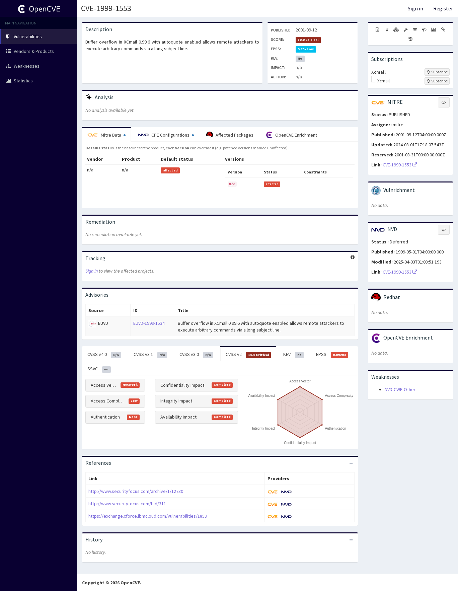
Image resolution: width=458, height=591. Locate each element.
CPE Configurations (166, 135)
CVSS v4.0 (104, 354)
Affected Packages (229, 135)
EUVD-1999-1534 (149, 323)
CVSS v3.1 (150, 354)
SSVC (99, 369)
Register (443, 8)
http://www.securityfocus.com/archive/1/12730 (135, 491)
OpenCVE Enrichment (291, 135)
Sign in (415, 8)
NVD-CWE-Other (400, 389)
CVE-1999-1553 (106, 8)
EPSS (332, 354)
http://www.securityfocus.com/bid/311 (127, 504)
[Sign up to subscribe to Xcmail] (437, 72)
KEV (293, 354)
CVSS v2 (248, 354)
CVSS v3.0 (196, 354)
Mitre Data (106, 135)
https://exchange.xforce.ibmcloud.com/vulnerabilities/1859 (147, 516)
